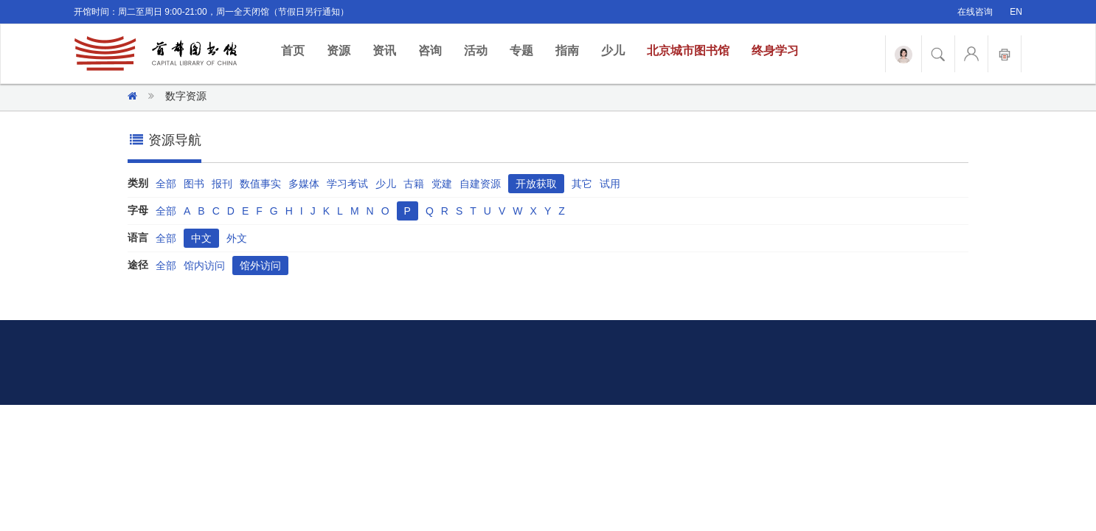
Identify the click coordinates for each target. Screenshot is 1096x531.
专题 (521, 50)
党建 (441, 184)
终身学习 (775, 50)
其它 (582, 184)
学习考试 (347, 184)
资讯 (384, 50)
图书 (194, 184)
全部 (166, 184)
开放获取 (536, 184)
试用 (610, 184)
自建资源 (480, 184)
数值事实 (260, 184)
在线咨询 (975, 12)
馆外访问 (260, 265)
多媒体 (303, 184)
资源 (338, 50)
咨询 (430, 50)
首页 (298, 50)
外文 (236, 238)
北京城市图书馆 (688, 50)
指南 (567, 50)
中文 (201, 238)
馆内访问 (204, 265)
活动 (476, 50)
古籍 (413, 184)
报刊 (222, 184)
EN (1016, 12)
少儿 (613, 50)
